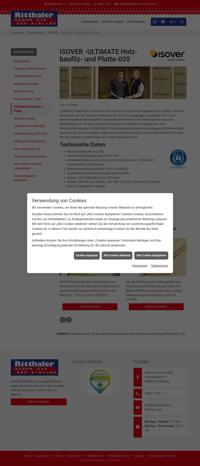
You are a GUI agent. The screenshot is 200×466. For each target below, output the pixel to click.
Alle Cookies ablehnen (117, 255)
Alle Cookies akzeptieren (151, 255)
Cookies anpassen (87, 255)
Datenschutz (159, 266)
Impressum (140, 266)
